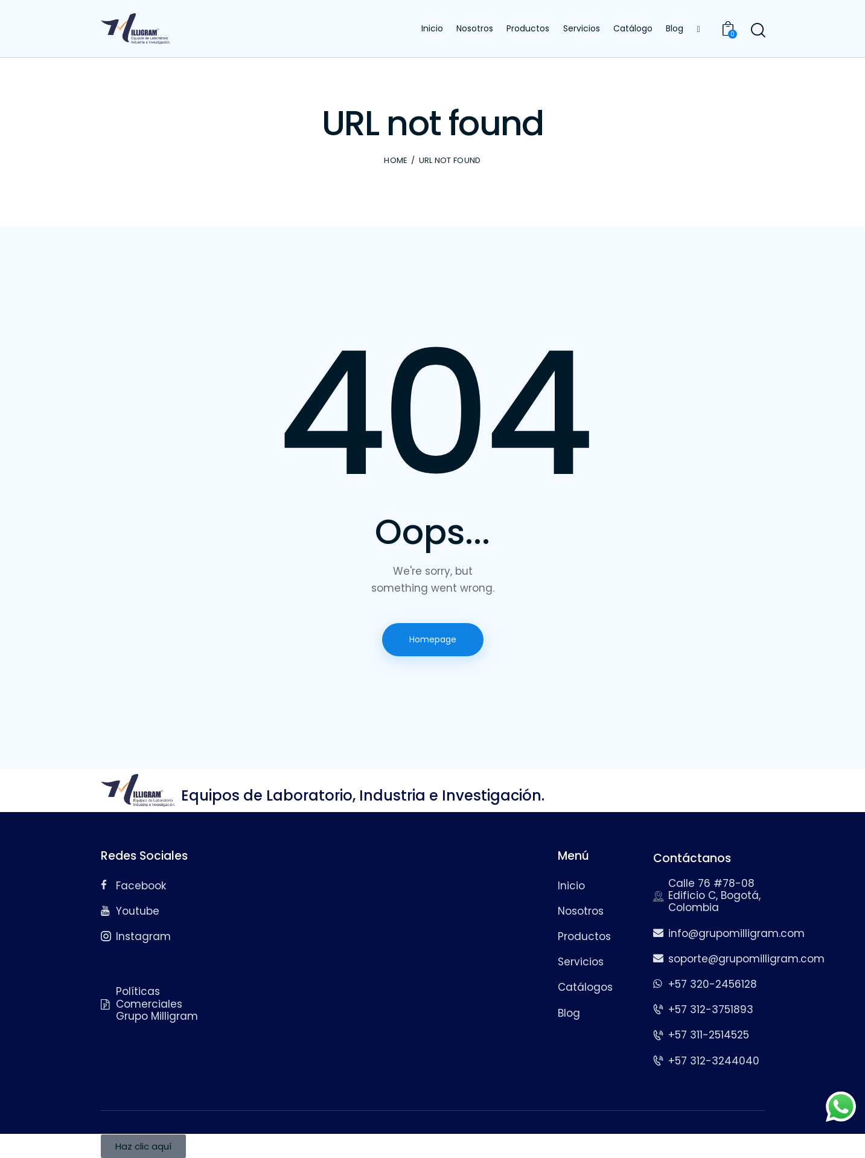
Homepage (432, 639)
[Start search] (757, 30)
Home (395, 160)
